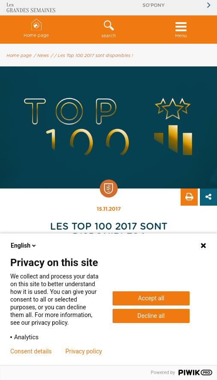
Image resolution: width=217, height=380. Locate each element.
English (24, 245)
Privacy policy (83, 351)
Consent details (31, 351)
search (108, 29)
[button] (108, 29)
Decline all (151, 315)
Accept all (151, 298)
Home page (36, 28)
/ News (41, 56)
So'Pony (154, 5)
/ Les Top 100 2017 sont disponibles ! (93, 56)
